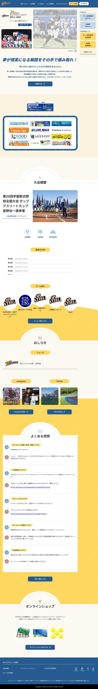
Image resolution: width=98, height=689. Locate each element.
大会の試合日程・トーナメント (16, 216)
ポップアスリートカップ (18, 258)
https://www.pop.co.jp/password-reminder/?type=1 (29, 514)
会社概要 (6, 668)
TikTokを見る (58, 412)
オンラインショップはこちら (39, 647)
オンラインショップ (61, 4)
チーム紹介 (40, 4)
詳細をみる (38, 84)
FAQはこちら (88, 52)
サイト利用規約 (8, 673)
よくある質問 (50, 4)
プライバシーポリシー (28, 668)
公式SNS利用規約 (50, 668)
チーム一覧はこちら (40, 321)
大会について (23, 4)
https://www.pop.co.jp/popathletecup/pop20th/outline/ (30, 487)
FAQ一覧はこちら (40, 579)
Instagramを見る (19, 412)
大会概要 (32, 4)
